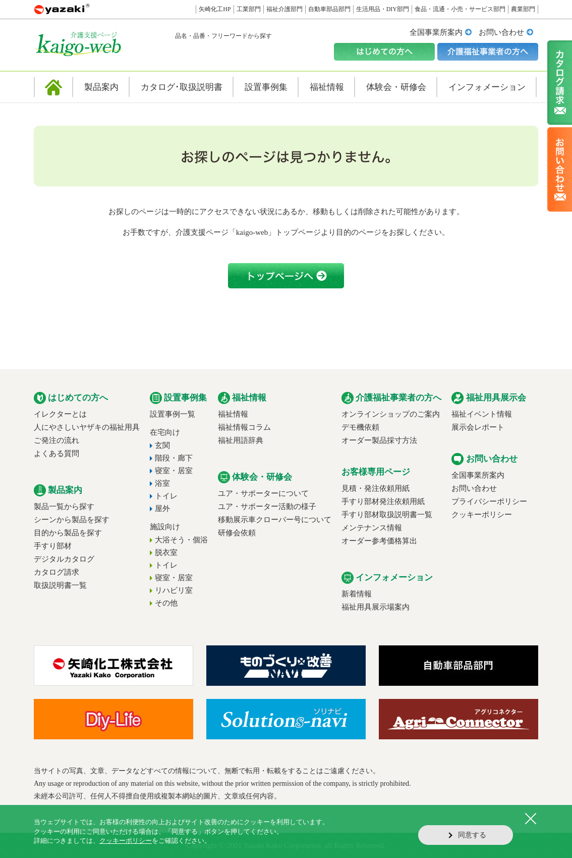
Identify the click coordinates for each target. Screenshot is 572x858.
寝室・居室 (174, 471)
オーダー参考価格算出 (379, 541)
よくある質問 (56, 453)
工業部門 (249, 9)
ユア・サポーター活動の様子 (267, 506)
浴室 (162, 483)
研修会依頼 (237, 533)
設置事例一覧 (172, 414)
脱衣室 (166, 552)
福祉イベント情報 (481, 414)
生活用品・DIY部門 (382, 9)
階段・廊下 (174, 458)
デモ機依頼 (360, 427)
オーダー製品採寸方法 (379, 440)
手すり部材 (53, 546)
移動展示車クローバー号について (274, 520)
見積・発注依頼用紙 (375, 488)
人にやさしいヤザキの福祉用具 (87, 427)
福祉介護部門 (284, 9)
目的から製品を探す (68, 533)
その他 (166, 603)
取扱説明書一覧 (60, 585)
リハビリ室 (174, 590)
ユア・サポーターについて (263, 493)
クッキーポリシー (481, 515)
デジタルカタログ (64, 559)
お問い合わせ (501, 32)
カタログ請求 (56, 572)
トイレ (166, 496)
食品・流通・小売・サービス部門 (460, 9)
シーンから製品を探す (71, 520)
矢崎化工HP (215, 9)
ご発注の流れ (56, 440)
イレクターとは (60, 414)
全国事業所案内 (436, 32)
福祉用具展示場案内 (375, 607)
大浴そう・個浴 (181, 540)
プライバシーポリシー (489, 501)
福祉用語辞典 (240, 440)
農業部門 (523, 9)
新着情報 (356, 594)
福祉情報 (233, 414)
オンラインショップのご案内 (390, 414)
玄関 (162, 445)
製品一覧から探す (64, 506)
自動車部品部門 (329, 9)
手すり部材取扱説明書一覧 (386, 515)
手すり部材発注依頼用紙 (383, 501)
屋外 (162, 508)
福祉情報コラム (244, 427)
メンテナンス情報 (371, 528)
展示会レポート (477, 427)
